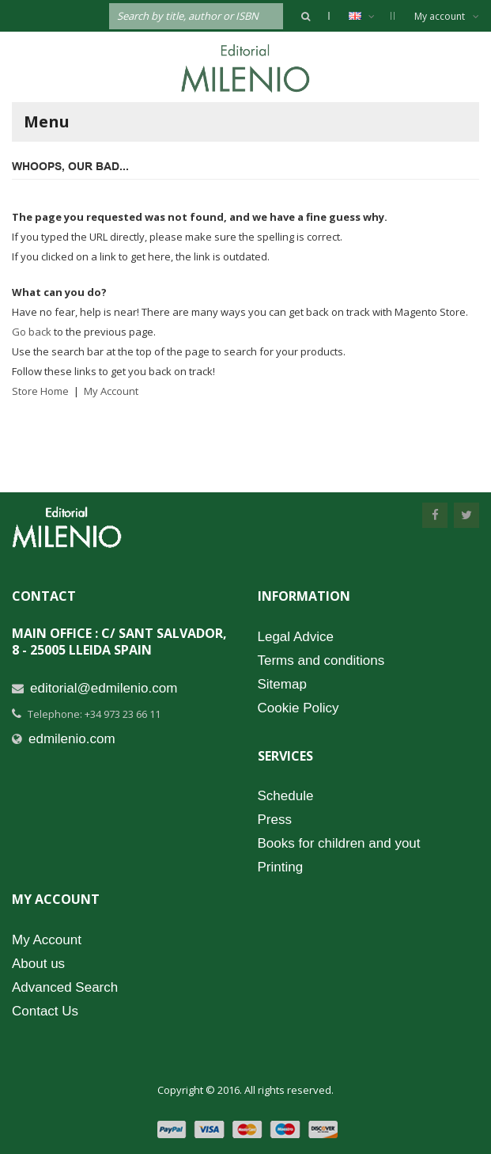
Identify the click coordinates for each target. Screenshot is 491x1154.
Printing (281, 867)
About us (38, 963)
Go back (31, 332)
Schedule (286, 795)
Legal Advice (296, 636)
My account (446, 16)
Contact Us (45, 1011)
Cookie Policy (298, 708)
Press (275, 819)
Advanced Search (65, 987)
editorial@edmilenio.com (103, 688)
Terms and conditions (321, 660)
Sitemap (282, 684)
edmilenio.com (71, 738)
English (369, 16)
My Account (111, 391)
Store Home (40, 391)
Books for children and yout (339, 843)
